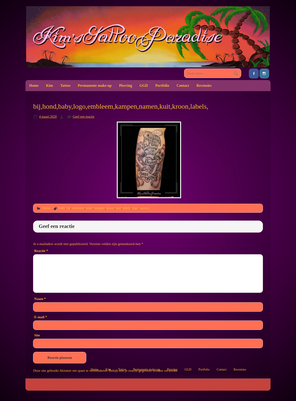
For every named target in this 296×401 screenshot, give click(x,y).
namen (144, 208)
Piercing (125, 85)
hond (89, 208)
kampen (99, 208)
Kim (49, 85)
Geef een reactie (84, 116)
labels (127, 208)
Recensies (204, 85)
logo (135, 208)
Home (34, 85)
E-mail (40, 317)
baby (62, 208)
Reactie (41, 250)
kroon (110, 208)
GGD (143, 85)
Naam (40, 298)
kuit (118, 208)
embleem (78, 208)
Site (37, 335)
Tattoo (65, 85)
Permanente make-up (95, 85)
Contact (183, 85)
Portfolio (162, 85)
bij (68, 208)
